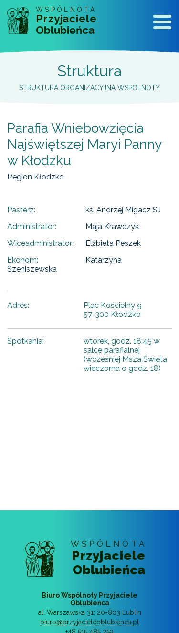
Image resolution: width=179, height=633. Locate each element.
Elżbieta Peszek (113, 243)
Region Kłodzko (35, 176)
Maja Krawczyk (112, 226)
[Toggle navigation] (162, 23)
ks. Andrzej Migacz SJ (123, 209)
